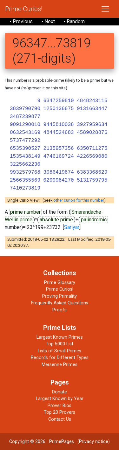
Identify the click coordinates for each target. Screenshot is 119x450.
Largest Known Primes (59, 337)
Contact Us (59, 419)
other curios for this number (78, 200)
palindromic (94, 220)
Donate (59, 392)
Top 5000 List (59, 344)
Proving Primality (59, 296)
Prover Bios (59, 405)
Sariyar (71, 227)
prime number (25, 212)
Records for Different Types (60, 357)
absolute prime (56, 220)
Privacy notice (93, 441)
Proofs (59, 310)
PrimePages (61, 441)
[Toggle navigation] (105, 9)
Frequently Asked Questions (59, 303)
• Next (48, 21)
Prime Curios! (23, 9)
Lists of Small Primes (59, 351)
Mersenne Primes (59, 364)
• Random (74, 21)
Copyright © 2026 (27, 441)
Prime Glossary (59, 282)
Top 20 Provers (59, 412)
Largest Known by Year (59, 398)
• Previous (21, 21)
